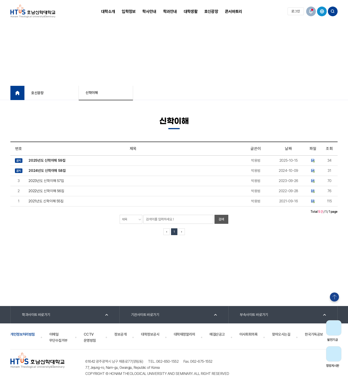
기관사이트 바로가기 (145, 315)
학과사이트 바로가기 (36, 315)
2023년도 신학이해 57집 (46, 181)
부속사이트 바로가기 (254, 315)
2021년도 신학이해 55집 (46, 201)
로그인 (295, 11)
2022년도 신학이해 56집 (46, 191)
